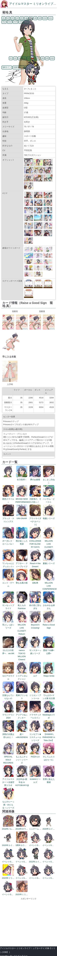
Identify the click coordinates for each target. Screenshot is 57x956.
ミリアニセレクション (22, 676)
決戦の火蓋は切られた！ (8, 734)
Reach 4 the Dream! (35, 563)
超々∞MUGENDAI (22, 734)
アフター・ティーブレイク (22, 563)
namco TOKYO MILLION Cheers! (22, 653)
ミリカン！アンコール (35, 695)
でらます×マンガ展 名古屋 (49, 695)
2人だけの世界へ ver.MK (8, 650)
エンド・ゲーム (8, 583)
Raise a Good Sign (49, 625)
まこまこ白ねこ (49, 479)
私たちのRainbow (22, 605)
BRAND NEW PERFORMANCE (23, 499)
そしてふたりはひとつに (49, 756)
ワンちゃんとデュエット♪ (8, 563)
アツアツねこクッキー (22, 715)
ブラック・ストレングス (8, 518)
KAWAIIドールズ (35, 779)
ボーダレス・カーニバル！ (8, 541)
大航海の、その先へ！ (35, 499)
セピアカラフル (8, 676)
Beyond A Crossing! (35, 625)
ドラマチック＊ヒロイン (35, 715)
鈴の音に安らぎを (35, 605)
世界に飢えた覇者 (49, 779)
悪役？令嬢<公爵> (48, 650)
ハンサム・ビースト (49, 499)
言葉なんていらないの (8, 695)
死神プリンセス (22, 695)
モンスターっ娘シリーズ (35, 650)
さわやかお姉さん (49, 605)
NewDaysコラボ (49, 715)
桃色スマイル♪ (8, 499)
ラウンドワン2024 (8, 715)
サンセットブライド (8, 605)
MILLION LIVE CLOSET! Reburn (22, 628)
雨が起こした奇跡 (22, 541)
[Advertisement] (28, 921)
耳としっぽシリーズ (8, 625)
